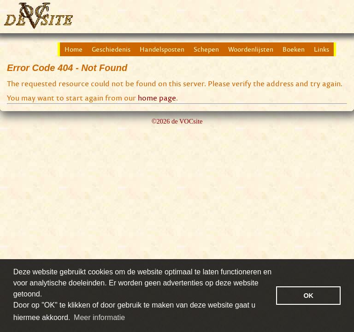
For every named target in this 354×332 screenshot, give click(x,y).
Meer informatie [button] (99, 317)
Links (321, 49)
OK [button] (308, 295)
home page (157, 97)
